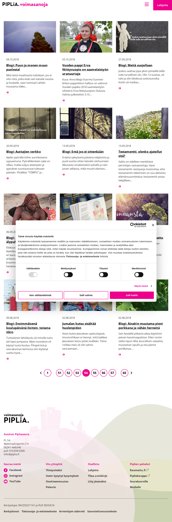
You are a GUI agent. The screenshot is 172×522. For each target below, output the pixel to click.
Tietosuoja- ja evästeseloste (39, 511)
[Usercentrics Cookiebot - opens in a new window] (132, 225)
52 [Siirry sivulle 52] (68, 373)
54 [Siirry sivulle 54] (86, 373)
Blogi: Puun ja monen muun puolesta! (26, 67)
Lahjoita (164, 6)
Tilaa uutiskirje (97, 476)
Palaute (51, 487)
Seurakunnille (139, 481)
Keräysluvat (11, 511)
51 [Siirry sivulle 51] (59, 373)
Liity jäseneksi (97, 481)
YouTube (15, 481)
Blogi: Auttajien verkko (23, 151)
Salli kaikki (132, 295)
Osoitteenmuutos (57, 481)
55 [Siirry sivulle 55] (94, 373)
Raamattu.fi (139, 470)
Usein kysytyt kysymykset (62, 476)
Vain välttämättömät (40, 295)
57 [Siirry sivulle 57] (112, 373)
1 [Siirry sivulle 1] (47, 373)
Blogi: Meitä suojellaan (135, 65)
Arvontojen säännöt (72, 511)
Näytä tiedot (141, 286)
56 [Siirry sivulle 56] (103, 373)
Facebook (15, 470)
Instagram (16, 475)
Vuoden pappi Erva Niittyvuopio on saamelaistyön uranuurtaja (85, 69)
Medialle (135, 487)
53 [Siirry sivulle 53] (77, 373)
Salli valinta (86, 295)
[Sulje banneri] (153, 225)
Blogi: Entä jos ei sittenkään (83, 151)
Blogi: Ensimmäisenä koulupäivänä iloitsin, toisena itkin (28, 327)
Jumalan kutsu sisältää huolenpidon (79, 325)
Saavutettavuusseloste (102, 511)
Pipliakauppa (140, 476)
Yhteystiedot (54, 470)
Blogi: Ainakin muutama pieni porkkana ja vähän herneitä (140, 325)
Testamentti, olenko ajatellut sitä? (140, 153)
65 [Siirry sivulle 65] (124, 373)
